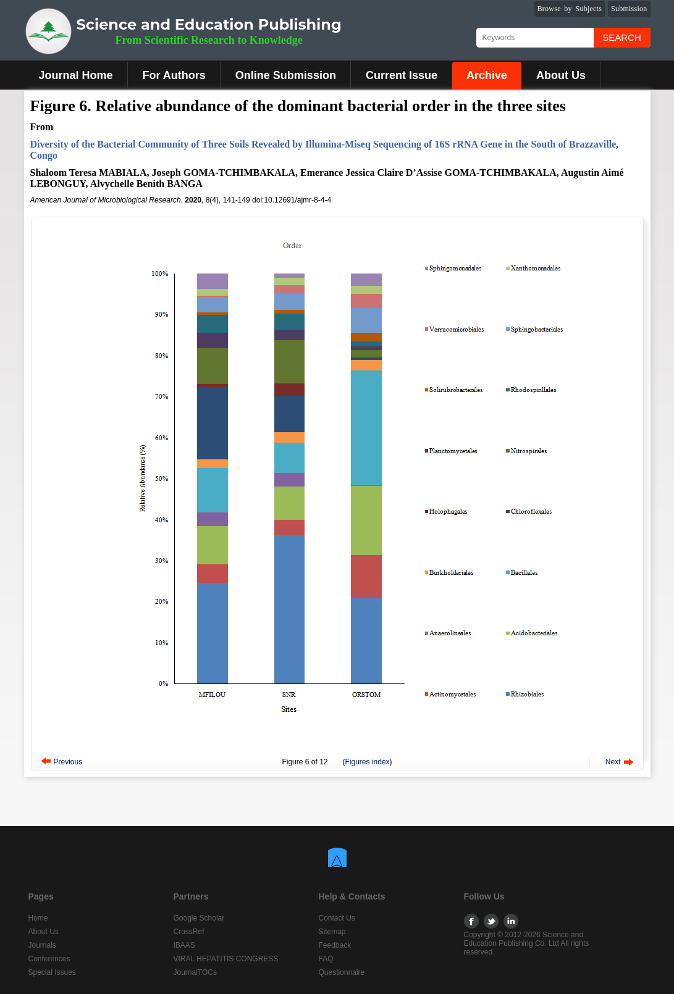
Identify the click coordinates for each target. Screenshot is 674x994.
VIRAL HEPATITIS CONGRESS (226, 958)
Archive (486, 75)
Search (621, 37)
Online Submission (285, 75)
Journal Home (76, 75)
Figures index (367, 762)
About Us (561, 75)
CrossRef (189, 931)
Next (613, 762)
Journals (42, 945)
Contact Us (337, 918)
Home (38, 918)
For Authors (174, 75)
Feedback (335, 945)
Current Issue (401, 75)
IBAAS (184, 945)
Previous (68, 762)
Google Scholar (199, 918)
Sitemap (332, 931)
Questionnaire (342, 972)
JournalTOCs (195, 972)
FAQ (326, 958)
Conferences (49, 958)
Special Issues (52, 972)
